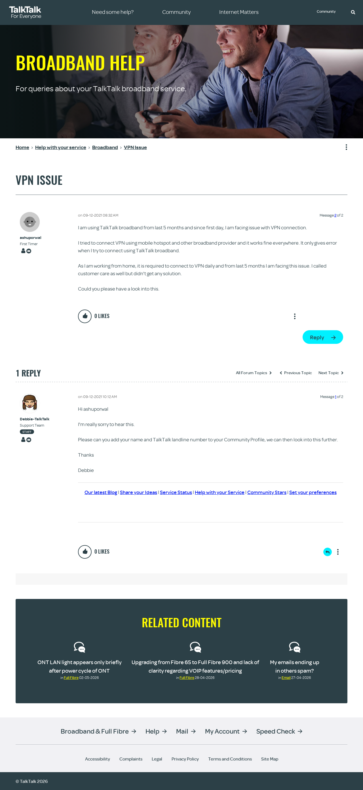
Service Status (176, 492)
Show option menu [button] (342, 147)
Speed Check (275, 730)
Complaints (130, 758)
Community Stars (266, 492)
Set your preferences (313, 492)
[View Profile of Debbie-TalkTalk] (34, 419)
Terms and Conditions (230, 758)
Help (152, 730)
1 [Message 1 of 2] (335, 396)
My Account (222, 730)
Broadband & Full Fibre (95, 730)
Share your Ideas (138, 492)
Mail (182, 730)
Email (286, 677)
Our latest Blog (101, 492)
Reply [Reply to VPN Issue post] (317, 337)
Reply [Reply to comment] (327, 552)
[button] (353, 12)
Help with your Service (219, 492)
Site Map (269, 758)
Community (327, 12)
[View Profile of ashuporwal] (30, 238)
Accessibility (97, 758)
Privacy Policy (185, 758)
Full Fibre (71, 677)
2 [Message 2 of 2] (335, 215)
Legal (157, 758)
